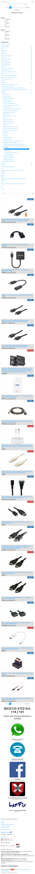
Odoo (12, 869)
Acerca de (13, 849)
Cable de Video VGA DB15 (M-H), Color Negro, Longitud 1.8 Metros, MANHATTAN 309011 (16, 623)
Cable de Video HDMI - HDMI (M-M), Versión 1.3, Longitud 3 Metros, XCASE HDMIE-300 (16, 598)
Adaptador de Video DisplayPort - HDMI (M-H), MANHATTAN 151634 (17, 295)
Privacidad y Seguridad (6, 829)
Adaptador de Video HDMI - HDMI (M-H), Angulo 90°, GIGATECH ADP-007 (17, 673)
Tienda (2, 822)
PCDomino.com (5, 1)
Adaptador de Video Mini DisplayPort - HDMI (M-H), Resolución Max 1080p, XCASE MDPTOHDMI (17, 648)
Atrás (7, 7)
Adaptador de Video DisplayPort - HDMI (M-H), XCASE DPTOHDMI (15, 245)
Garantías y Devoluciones (7, 824)
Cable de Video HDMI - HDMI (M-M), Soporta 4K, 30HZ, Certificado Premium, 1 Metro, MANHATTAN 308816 (15, 346)
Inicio (2, 821)
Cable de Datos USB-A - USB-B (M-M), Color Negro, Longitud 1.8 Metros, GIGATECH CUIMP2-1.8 (17, 699)
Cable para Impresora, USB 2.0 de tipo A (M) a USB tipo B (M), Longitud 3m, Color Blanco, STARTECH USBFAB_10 (17, 472)
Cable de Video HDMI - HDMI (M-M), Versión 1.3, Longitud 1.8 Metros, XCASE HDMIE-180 (16, 573)
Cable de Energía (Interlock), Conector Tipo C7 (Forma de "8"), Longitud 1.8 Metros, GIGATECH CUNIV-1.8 (17, 497)
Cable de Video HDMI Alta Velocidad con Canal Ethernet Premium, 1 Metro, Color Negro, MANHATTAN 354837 (15, 220)
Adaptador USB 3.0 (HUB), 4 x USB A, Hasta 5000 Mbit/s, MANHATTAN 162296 (15, 270)
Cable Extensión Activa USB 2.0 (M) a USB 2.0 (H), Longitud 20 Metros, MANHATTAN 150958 (17, 421)
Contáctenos (4, 836)
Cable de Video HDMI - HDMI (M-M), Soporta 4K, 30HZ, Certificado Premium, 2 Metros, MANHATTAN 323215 (15, 321)
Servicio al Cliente (5, 825)
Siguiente (27, 7)
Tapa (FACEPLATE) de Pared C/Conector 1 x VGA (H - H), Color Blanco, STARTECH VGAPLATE (17, 396)
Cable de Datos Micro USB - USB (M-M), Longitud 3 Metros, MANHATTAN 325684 (16, 522)
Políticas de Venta (5, 827)
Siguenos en (5, 832)
